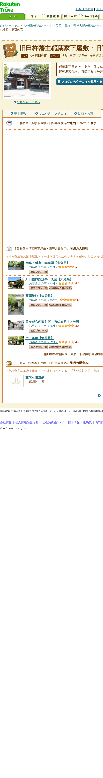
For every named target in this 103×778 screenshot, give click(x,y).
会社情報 (6, 422)
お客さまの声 (84, 9)
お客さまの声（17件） (43, 342)
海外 (34, 16)
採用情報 (74, 422)
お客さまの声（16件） (43, 325)
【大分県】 (47, 263)
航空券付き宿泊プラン (60, 288)
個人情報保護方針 (27, 422)
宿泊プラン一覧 (38, 272)
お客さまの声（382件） (44, 300)
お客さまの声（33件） (43, 283)
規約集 (87, 422)
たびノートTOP (10, 25)
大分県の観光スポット (38, 25)
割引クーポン (71, 16)
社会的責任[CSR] (53, 422)
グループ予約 (90, 16)
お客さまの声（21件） (43, 267)
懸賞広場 (53, 16)
